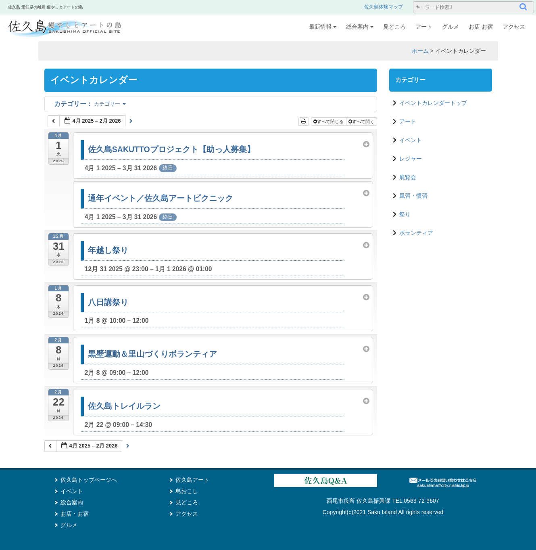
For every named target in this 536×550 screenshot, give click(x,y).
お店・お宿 (74, 513)
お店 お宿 (481, 26)
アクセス (514, 26)
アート (423, 26)
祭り (405, 214)
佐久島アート (192, 480)
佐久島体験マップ (383, 7)
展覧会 (407, 177)
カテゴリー (90, 104)
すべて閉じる (329, 121)
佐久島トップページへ (88, 480)
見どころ (394, 26)
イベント (410, 140)
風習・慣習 (413, 195)
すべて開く (361, 121)
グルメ (450, 26)
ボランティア (416, 233)
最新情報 (322, 26)
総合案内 (359, 26)
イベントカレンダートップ (433, 103)
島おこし (186, 491)
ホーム (420, 51)
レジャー (410, 158)
